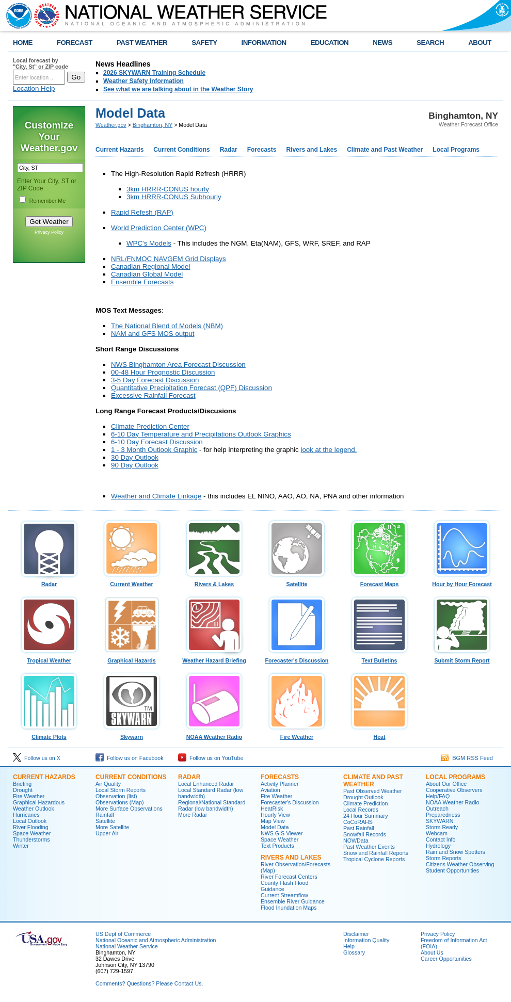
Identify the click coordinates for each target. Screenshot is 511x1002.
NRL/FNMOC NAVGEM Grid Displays (168, 259)
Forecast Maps (379, 581)
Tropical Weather (49, 658)
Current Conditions (181, 149)
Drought (23, 790)
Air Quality (108, 784)
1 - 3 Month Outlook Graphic (154, 450)
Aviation (270, 790)
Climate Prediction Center (150, 426)
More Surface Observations (129, 808)
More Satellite (112, 827)
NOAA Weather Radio (214, 734)
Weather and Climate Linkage (156, 496)
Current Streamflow (284, 895)
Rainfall (104, 815)
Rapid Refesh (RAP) (142, 212)
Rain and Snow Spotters (455, 852)
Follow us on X (36, 758)
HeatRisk (272, 808)
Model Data (275, 827)
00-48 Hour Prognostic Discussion (163, 372)
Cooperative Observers (454, 790)
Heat (379, 734)
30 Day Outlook (134, 457)
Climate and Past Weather (385, 149)
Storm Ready (442, 827)
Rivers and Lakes (311, 149)
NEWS (382, 42)
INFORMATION (264, 42)
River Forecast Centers (289, 877)
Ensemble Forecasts (142, 282)
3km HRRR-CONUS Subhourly (173, 197)
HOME (23, 42)
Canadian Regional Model (150, 266)
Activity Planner (279, 784)
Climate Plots (49, 734)
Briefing (22, 784)
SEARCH (430, 42)
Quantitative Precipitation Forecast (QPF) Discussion (191, 388)
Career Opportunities (446, 959)
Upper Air (106, 833)
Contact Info (440, 839)
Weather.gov (110, 125)
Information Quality (366, 940)
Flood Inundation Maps (288, 907)
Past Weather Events (369, 847)
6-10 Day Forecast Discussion (157, 442)
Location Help (34, 88)
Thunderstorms (31, 839)
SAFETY (204, 42)
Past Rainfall (358, 828)
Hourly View (275, 815)
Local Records (360, 809)
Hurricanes (26, 815)
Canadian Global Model (147, 274)
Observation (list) (116, 796)
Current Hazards (119, 149)
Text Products (277, 846)
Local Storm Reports (120, 790)
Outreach (437, 808)
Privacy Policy (49, 232)
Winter (21, 846)
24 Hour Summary (365, 816)
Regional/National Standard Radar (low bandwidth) (211, 805)
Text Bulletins (379, 658)
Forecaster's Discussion (296, 658)
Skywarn (131, 734)
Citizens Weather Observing (460, 864)
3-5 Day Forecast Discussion (155, 380)
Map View (273, 821)
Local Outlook (29, 821)
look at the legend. (328, 450)
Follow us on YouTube (210, 758)
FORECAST (74, 42)
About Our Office (446, 784)
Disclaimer (356, 934)
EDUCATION (329, 42)
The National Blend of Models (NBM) (167, 326)
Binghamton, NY (152, 125)
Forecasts (262, 149)
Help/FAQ (438, 796)
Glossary (354, 952)
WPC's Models (148, 243)
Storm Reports (443, 858)
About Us (432, 952)
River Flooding (31, 827)
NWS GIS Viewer (282, 833)
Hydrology (438, 846)
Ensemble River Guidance (293, 901)
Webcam (437, 833)
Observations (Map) (119, 802)
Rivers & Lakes (214, 581)
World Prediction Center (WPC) (158, 228)
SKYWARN (439, 821)
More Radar (192, 815)
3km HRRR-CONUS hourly (167, 189)
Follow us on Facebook (129, 758)
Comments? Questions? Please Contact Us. (149, 983)
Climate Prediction (365, 803)
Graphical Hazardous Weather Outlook (39, 805)
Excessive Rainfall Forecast (153, 395)
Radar (228, 149)
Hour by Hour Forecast (461, 581)
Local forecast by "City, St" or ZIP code (40, 63)
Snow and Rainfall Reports (375, 853)
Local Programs (456, 149)
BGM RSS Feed (467, 758)
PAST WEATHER (142, 42)
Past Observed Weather (372, 791)
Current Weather (131, 581)
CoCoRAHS (358, 822)
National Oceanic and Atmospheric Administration (155, 940)
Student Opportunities (452, 870)
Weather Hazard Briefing (214, 658)
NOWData (356, 840)
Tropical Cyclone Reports (374, 859)
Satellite (296, 581)
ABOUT (479, 42)
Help (349, 946)
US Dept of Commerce (123, 934)
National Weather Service (126, 946)
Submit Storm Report (461, 658)
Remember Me (47, 201)
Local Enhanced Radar (206, 784)
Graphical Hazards (131, 658)
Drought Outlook (363, 797)
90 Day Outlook (134, 465)
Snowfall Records (364, 834)
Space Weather (32, 833)
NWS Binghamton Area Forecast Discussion (178, 364)
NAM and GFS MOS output (152, 333)
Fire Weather (296, 734)
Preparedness (443, 815)
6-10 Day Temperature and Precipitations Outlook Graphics (201, 434)
